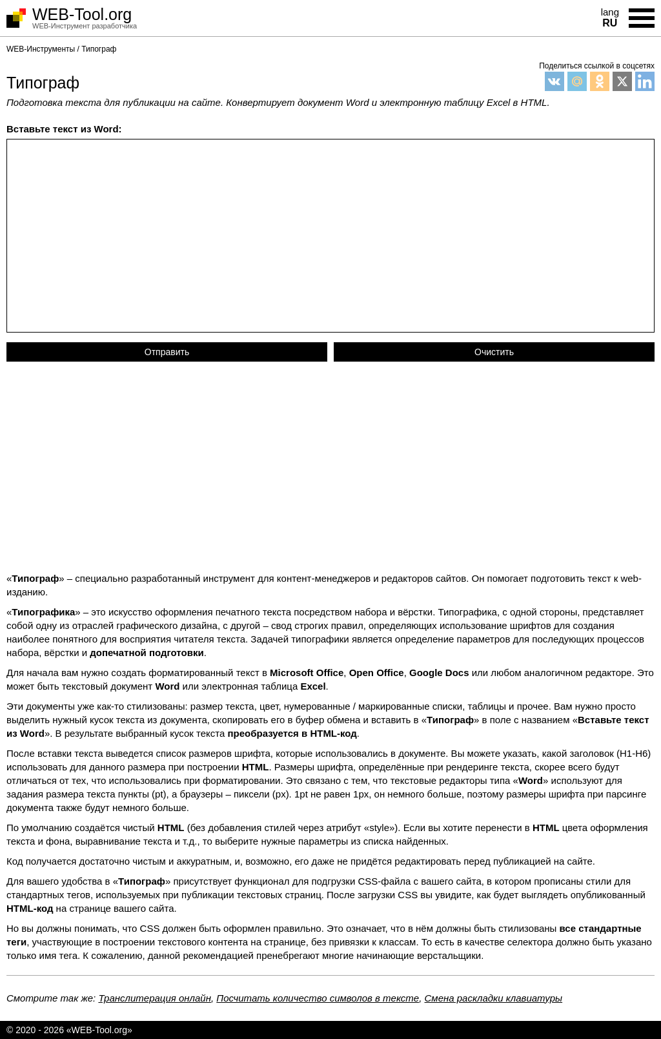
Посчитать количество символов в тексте (317, 998)
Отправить (167, 352)
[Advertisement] (330, 471)
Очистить (494, 352)
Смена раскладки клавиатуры (494, 998)
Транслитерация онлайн (154, 998)
